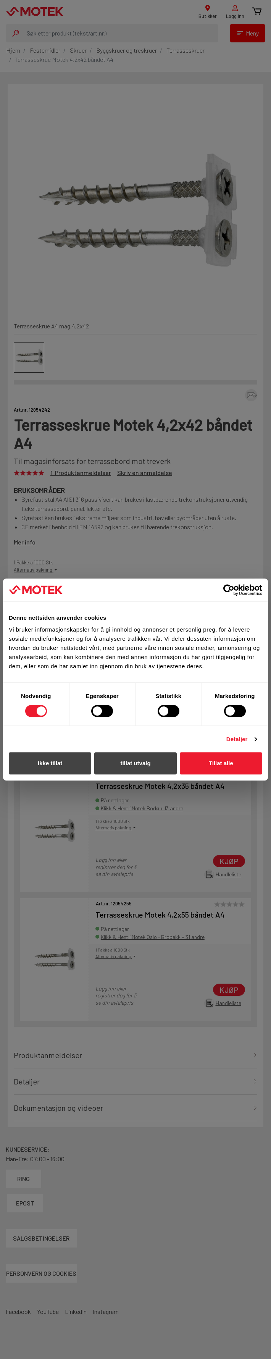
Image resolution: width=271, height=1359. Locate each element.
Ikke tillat (50, 763)
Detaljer (237, 739)
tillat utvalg (135, 763)
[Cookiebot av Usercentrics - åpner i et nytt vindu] (228, 590)
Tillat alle (221, 763)
